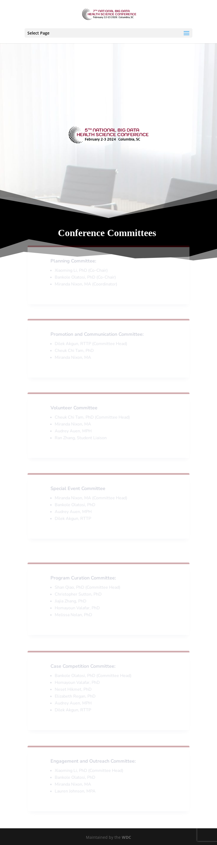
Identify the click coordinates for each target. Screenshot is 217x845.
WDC (126, 837)
